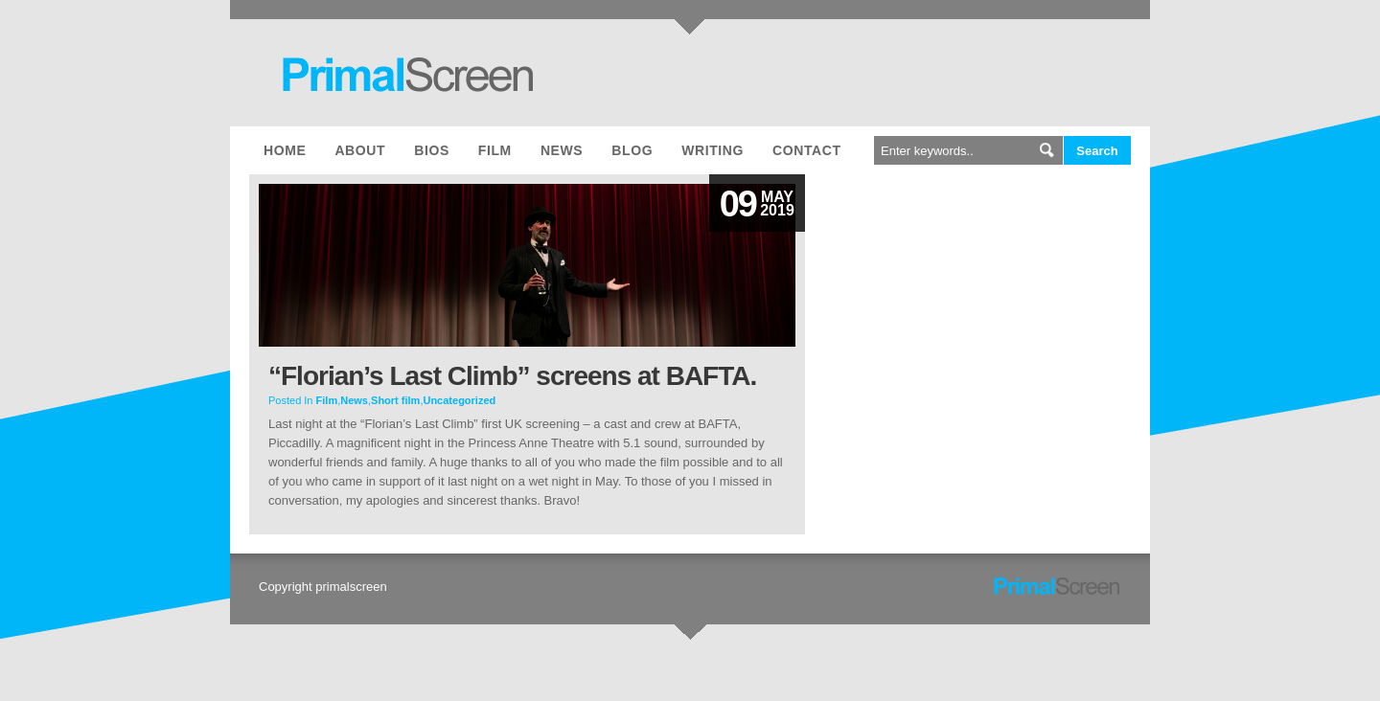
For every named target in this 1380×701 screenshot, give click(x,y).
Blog (632, 150)
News (561, 150)
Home (285, 150)
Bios (431, 150)
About (359, 150)
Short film (395, 400)
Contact (806, 150)
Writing (712, 150)
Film (495, 150)
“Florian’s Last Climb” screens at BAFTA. (512, 376)
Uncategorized (459, 400)
